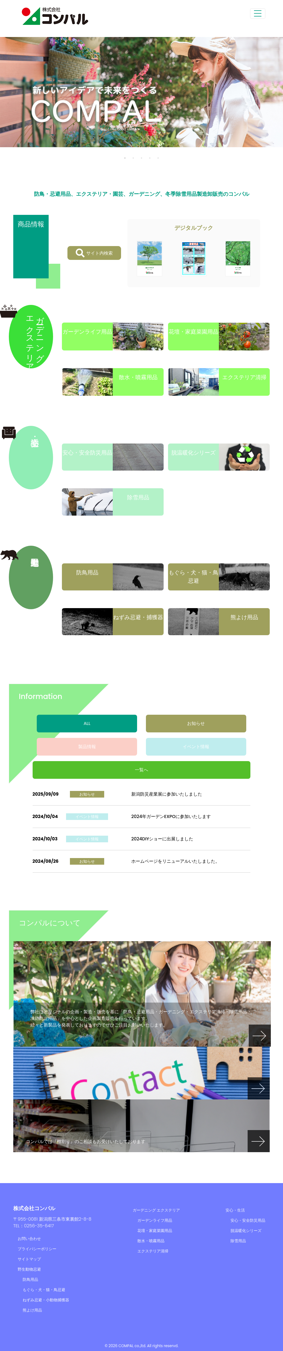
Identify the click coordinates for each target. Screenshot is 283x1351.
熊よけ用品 (32, 1310)
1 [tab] (125, 157)
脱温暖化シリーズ (245, 1230)
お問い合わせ (29, 1238)
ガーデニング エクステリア (156, 1210)
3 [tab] (141, 157)
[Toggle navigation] (257, 13)
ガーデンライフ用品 (154, 1220)
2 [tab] (133, 157)
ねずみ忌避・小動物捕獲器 (46, 1300)
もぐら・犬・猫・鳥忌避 (44, 1289)
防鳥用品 (30, 1279)
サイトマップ (29, 1259)
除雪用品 (238, 1241)
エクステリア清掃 (152, 1251)
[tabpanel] (141, 92)
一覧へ (141, 770)
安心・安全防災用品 (247, 1220)
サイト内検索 (94, 253)
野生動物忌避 (29, 1269)
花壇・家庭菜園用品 (154, 1230)
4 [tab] (150, 157)
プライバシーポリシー (37, 1249)
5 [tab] (158, 157)
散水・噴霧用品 (150, 1241)
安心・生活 (235, 1210)
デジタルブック (193, 228)
